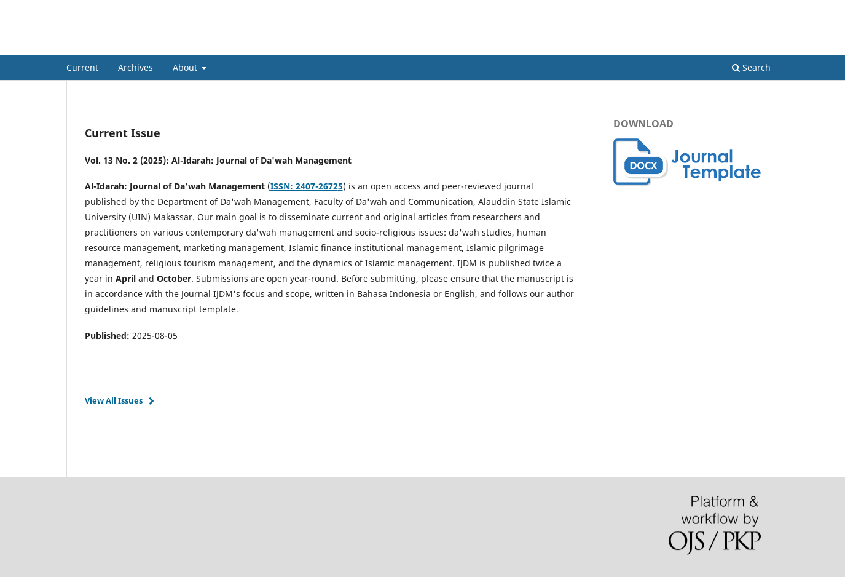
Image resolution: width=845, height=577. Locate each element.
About (186, 67)
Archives (135, 67)
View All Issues (114, 400)
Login (768, 9)
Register (729, 9)
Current (82, 67)
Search (751, 67)
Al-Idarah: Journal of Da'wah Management (224, 46)
